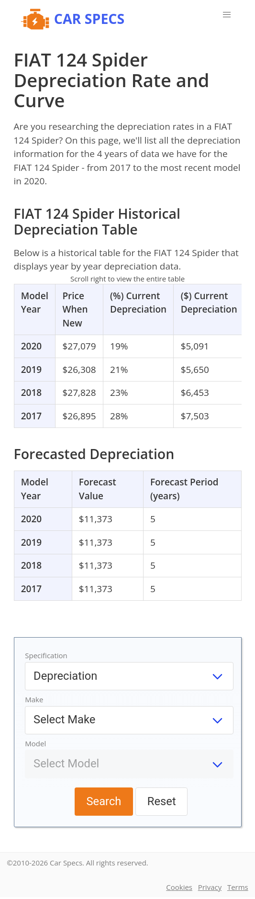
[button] (227, 15)
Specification (46, 655)
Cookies (179, 887)
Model (35, 743)
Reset (161, 801)
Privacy (210, 887)
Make (34, 699)
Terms (237, 887)
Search (103, 801)
